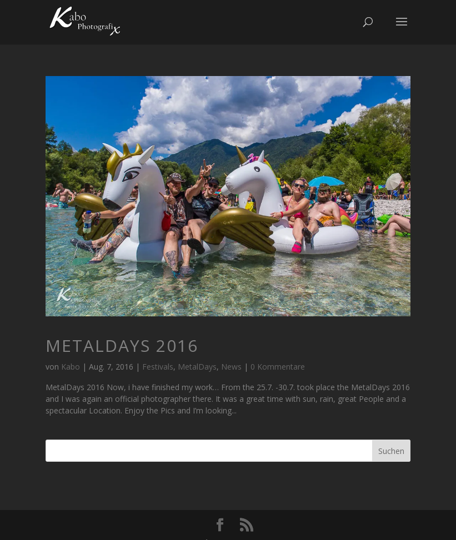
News (231, 366)
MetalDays (197, 366)
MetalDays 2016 (122, 345)
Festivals (157, 366)
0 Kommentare (277, 366)
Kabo (70, 366)
